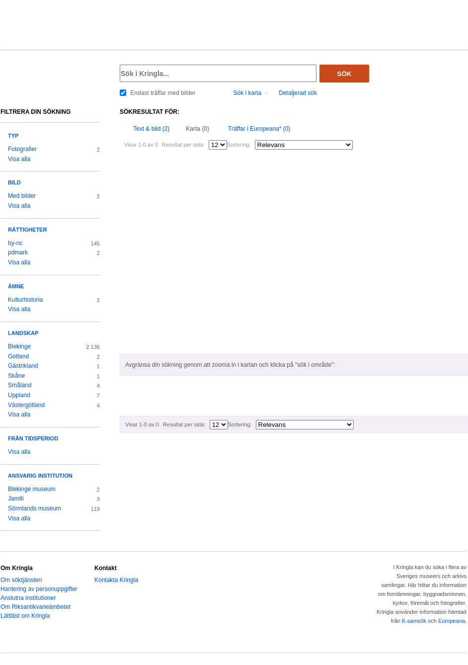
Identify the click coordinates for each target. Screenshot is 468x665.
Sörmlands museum (34, 508)
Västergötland (26, 405)
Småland (19, 385)
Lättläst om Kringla (25, 615)
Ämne (16, 286)
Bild (14, 182)
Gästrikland (23, 365)
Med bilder (22, 195)
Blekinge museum (32, 489)
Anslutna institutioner (28, 597)
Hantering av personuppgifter (39, 588)
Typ (13, 136)
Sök (344, 74)
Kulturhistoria (25, 299)
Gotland (18, 356)
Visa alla (19, 159)
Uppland (19, 395)
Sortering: (239, 145)
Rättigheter (27, 230)
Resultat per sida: (183, 145)
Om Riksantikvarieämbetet (35, 606)
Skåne (16, 375)
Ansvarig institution (40, 476)
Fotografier (22, 149)
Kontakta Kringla (116, 580)
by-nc (15, 243)
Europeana (451, 621)
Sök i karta (248, 92)
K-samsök (414, 621)
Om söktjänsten (21, 580)
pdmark (18, 252)
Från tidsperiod (33, 438)
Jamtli (15, 498)
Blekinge (19, 346)
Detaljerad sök (298, 92)
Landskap (23, 333)
